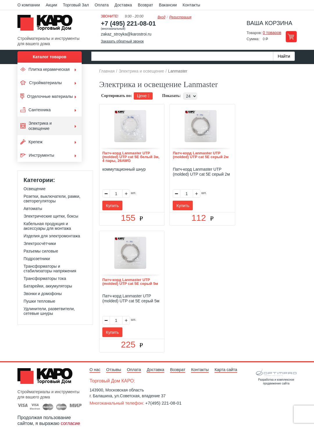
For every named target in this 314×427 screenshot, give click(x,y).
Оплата (102, 5)
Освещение (34, 188)
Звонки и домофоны (43, 293)
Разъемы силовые (41, 251)
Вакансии (168, 5)
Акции (51, 5)
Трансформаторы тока (45, 278)
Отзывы (113, 346)
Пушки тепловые (39, 301)
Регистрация (180, 17)
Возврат (145, 5)
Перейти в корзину (291, 36)
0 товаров (272, 32)
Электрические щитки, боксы (51, 216)
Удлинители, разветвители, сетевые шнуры (49, 311)
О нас (95, 346)
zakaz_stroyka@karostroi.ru (126, 34)
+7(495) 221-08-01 (163, 379)
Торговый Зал (76, 5)
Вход (161, 17)
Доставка (123, 5)
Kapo (47, 24)
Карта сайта (226, 346)
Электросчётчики (40, 243)
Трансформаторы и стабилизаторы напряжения (50, 268)
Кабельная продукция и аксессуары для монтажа (47, 226)
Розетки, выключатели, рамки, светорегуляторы (52, 198)
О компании (28, 5)
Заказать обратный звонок (122, 41)
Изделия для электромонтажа (52, 236)
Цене (143, 95)
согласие (70, 400)
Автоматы (33, 208)
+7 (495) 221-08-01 (128, 23)
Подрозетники (37, 258)
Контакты (191, 5)
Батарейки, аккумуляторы (48, 286)
